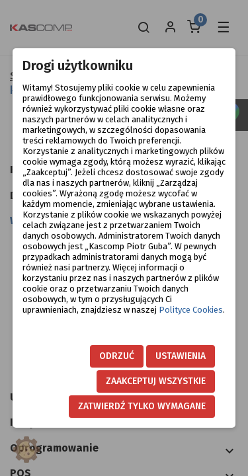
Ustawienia (180, 356)
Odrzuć (116, 356)
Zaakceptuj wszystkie (156, 381)
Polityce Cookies (191, 310)
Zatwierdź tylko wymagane (142, 406)
